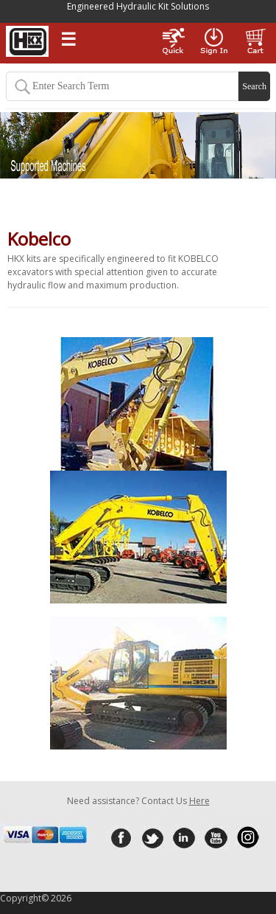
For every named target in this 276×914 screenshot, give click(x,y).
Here (199, 800)
